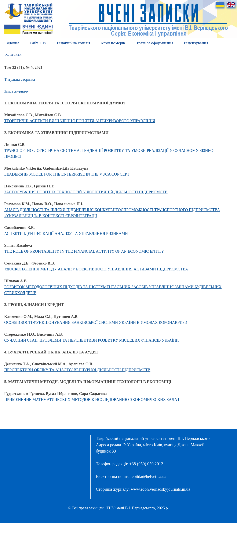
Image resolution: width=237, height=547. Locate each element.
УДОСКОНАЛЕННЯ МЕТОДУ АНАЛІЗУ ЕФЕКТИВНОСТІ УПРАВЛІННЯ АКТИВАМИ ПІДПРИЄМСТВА (96, 269)
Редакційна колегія (73, 42)
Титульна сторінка (19, 79)
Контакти (13, 54)
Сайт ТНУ (38, 42)
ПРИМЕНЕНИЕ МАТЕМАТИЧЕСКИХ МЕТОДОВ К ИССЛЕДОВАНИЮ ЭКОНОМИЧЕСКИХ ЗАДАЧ (91, 399)
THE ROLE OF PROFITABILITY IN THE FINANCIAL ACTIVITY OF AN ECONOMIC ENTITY (84, 251)
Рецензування (196, 42)
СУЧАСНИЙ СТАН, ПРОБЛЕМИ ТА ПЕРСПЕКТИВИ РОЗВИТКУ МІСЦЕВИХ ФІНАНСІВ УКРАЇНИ (91, 340)
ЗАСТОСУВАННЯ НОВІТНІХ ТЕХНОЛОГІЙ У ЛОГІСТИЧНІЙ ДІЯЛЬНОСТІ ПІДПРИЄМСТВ (86, 192)
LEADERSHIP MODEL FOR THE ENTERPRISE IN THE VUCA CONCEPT (67, 174)
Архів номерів (113, 42)
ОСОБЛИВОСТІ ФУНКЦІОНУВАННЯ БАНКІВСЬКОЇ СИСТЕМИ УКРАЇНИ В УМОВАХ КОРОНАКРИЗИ (95, 322)
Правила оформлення (154, 42)
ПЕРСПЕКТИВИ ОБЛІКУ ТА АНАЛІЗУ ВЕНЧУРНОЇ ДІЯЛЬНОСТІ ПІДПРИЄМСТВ (77, 370)
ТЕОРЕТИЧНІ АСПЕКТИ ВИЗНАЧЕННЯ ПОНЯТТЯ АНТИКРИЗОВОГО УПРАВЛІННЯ (79, 121)
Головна (12, 42)
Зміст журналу (16, 91)
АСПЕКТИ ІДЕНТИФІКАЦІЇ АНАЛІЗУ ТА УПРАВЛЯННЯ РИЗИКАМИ (66, 233)
